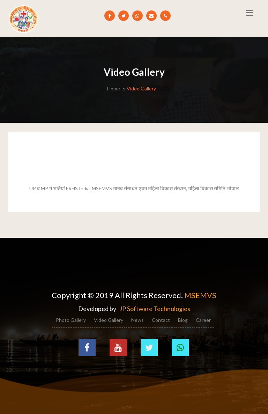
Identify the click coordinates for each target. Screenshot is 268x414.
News (137, 320)
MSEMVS (200, 295)
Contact (161, 320)
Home (113, 88)
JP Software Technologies (154, 308)
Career (203, 320)
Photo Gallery (71, 320)
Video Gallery (108, 320)
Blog (183, 320)
